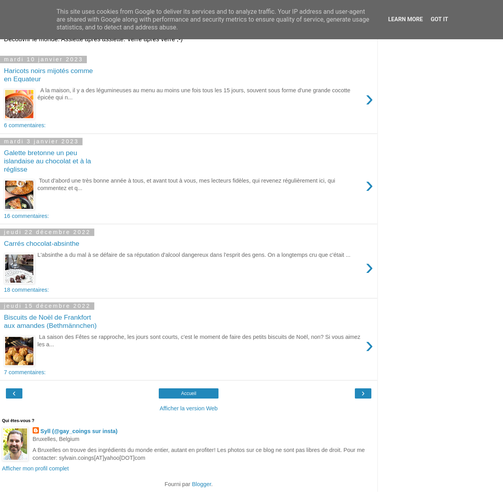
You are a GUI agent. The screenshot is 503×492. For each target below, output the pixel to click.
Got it (439, 19)
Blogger (201, 484)
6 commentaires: (25, 125)
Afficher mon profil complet (35, 468)
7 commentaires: (25, 372)
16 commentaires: (26, 216)
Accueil (188, 393)
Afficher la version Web (188, 408)
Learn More (405, 19)
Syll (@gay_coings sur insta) (78, 431)
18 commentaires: (26, 290)
